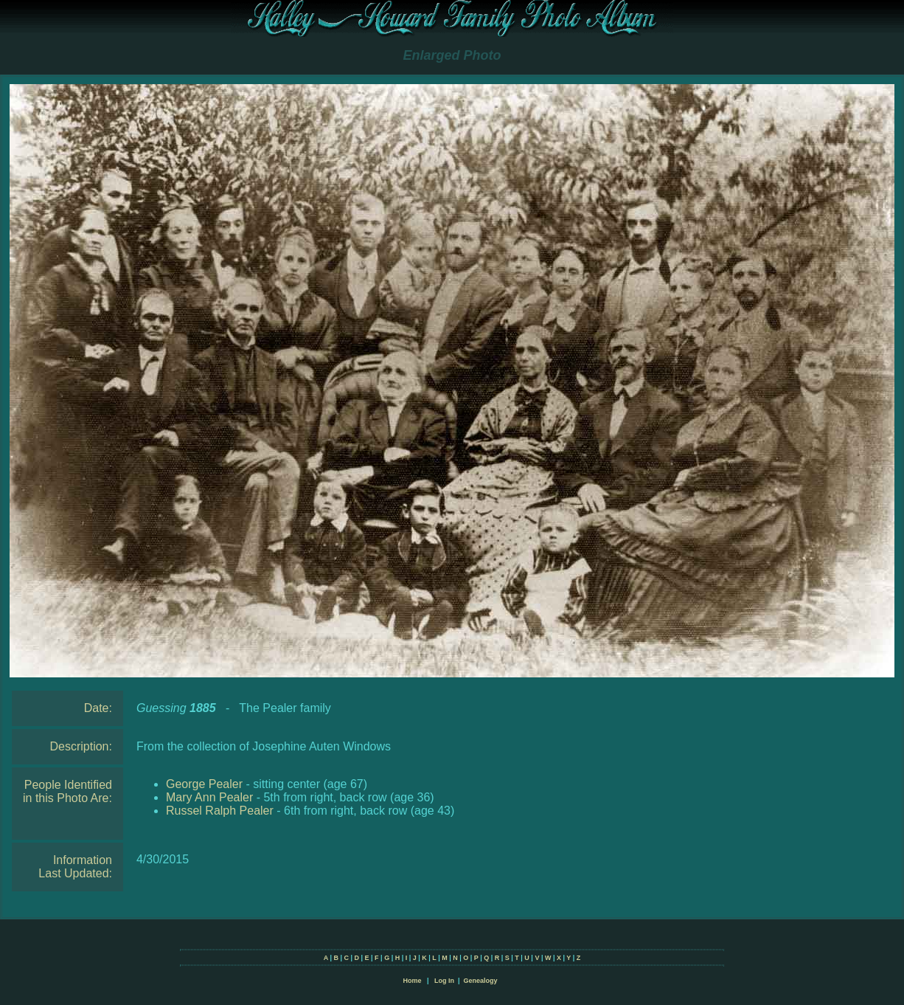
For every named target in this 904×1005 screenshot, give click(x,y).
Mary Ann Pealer (209, 797)
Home (412, 980)
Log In (444, 980)
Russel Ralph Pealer (220, 810)
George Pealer (204, 784)
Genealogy (481, 980)
